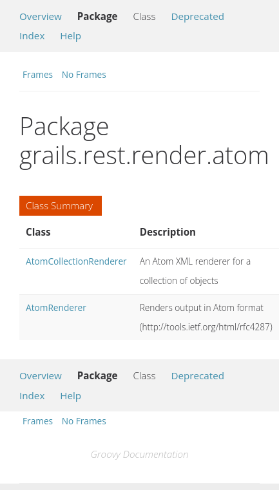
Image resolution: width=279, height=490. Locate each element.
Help (70, 35)
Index (31, 35)
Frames (38, 74)
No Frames (84, 74)
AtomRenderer (56, 307)
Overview (40, 16)
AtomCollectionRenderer (76, 261)
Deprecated (197, 16)
